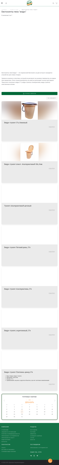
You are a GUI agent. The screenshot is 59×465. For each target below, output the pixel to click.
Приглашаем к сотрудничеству (10, 435)
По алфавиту (52, 98)
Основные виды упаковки (9, 451)
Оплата (4, 447)
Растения (32, 431)
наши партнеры (6, 439)
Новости (32, 439)
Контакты (4, 441)
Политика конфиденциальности (11, 433)
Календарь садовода (29, 397)
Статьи (32, 437)
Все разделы (33, 429)
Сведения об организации (9, 431)
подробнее (52, 126)
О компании (5, 429)
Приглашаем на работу (8, 437)
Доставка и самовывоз (8, 449)
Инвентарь (33, 433)
